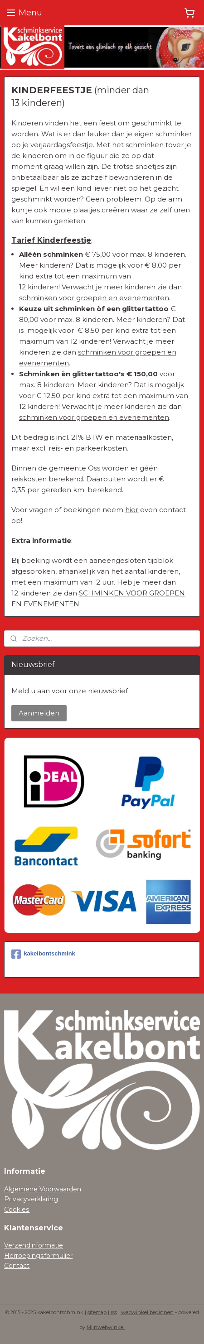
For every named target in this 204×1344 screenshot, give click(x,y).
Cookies (16, 1209)
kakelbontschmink (43, 954)
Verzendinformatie (33, 1245)
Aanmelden (39, 713)
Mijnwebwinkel (106, 1327)
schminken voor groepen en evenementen (94, 297)
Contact (16, 1266)
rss (114, 1312)
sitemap (97, 1312)
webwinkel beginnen (147, 1312)
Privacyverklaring (31, 1199)
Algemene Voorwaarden (42, 1189)
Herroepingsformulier (38, 1256)
